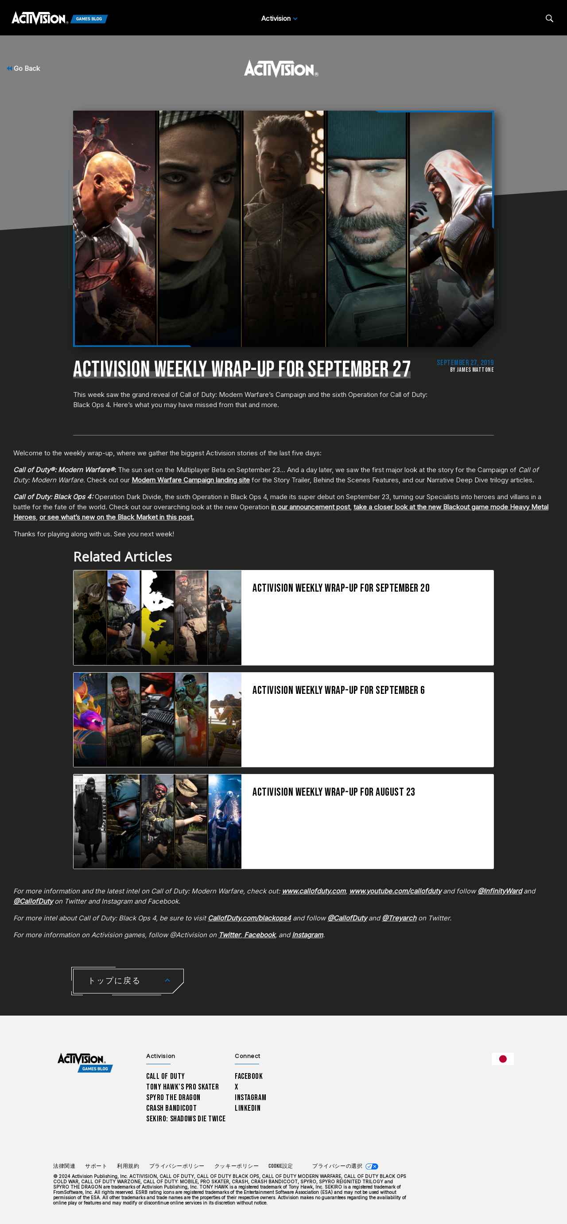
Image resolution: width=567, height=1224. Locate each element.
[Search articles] (549, 18)
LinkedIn (248, 1108)
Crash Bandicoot (171, 1108)
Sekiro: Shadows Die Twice (185, 1119)
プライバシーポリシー (177, 1166)
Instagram (250, 1097)
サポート (96, 1166)
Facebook (249, 1076)
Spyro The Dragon (173, 1097)
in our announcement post (310, 507)
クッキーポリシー (236, 1166)
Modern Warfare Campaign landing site (191, 480)
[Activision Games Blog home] (85, 1063)
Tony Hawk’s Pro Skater (182, 1087)
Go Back (23, 68)
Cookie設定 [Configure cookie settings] (280, 1166)
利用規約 (128, 1166)
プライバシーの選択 (337, 1166)
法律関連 (64, 1166)
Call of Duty (165, 1076)
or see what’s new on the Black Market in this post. (116, 517)
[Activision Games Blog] (60, 19)
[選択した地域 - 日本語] (503, 1059)
